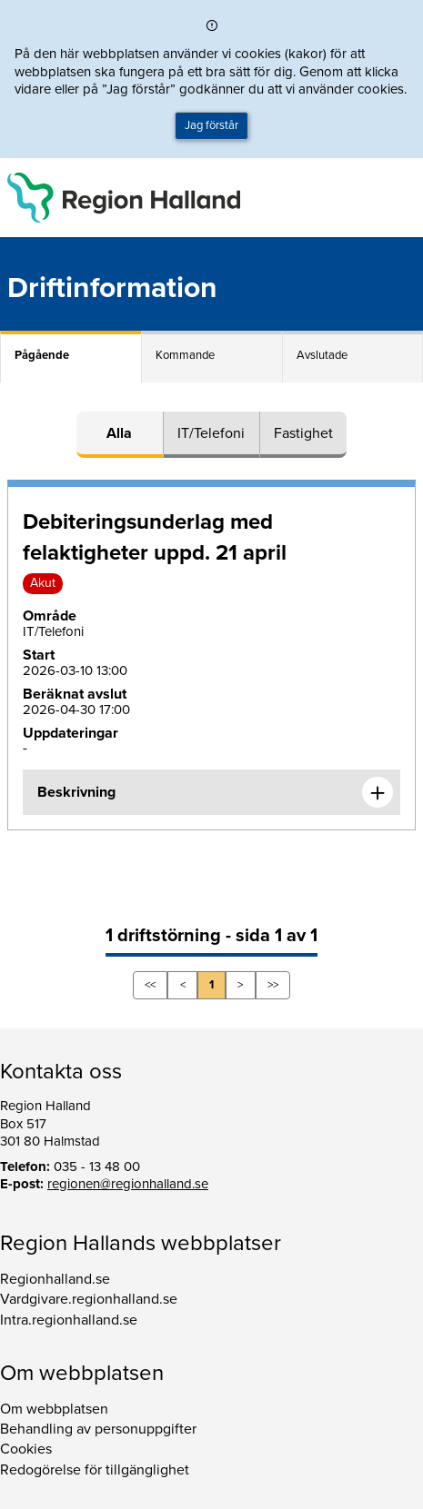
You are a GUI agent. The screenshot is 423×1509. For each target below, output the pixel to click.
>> (272, 985)
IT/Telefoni (211, 433)
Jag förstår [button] (211, 125)
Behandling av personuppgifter (98, 1429)
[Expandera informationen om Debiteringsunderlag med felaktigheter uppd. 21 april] (377, 792)
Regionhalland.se (55, 1279)
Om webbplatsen (54, 1409)
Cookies (26, 1449)
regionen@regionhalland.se (127, 1184)
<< (150, 985)
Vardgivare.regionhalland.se (88, 1299)
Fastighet (303, 433)
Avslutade (322, 355)
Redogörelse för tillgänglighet (94, 1470)
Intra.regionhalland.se (68, 1320)
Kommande (185, 355)
